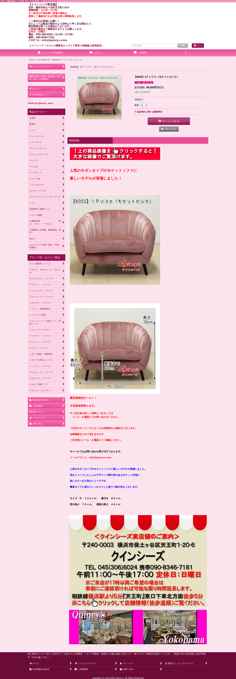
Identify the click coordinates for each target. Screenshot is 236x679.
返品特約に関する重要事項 (148, 112)
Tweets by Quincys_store (40, 103)
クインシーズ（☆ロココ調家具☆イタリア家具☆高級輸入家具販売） (66, 45)
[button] (185, 53)
